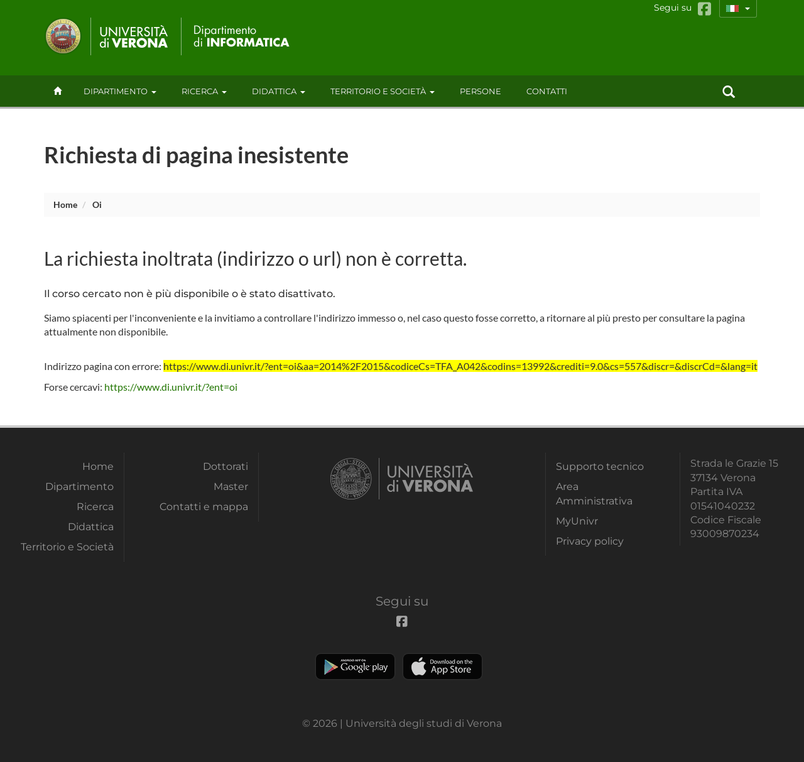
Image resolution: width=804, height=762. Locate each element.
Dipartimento (120, 91)
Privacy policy (590, 541)
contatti (546, 91)
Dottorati (225, 466)
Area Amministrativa (594, 493)
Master (231, 487)
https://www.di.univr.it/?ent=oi (170, 387)
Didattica (278, 91)
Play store (355, 666)
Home (65, 204)
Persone (480, 91)
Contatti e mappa (204, 507)
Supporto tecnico (600, 466)
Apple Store (442, 666)
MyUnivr (577, 521)
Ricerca (204, 91)
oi (97, 204)
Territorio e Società (382, 91)
